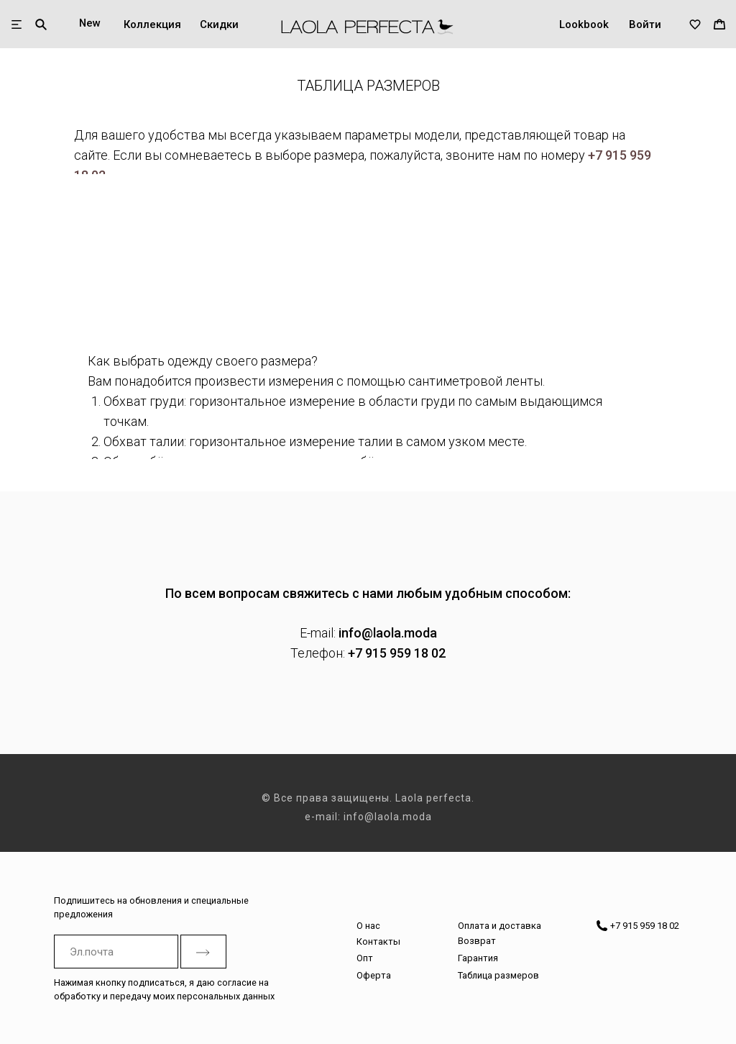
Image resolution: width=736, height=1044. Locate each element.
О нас (368, 925)
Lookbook (584, 24)
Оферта (373, 975)
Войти (645, 24)
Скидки (219, 24)
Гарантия (478, 958)
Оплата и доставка (499, 925)
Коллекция (152, 24)
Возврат (477, 940)
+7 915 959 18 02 (397, 653)
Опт (364, 958)
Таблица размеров (498, 975)
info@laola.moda (388, 632)
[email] (116, 951)
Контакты (378, 941)
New (90, 23)
